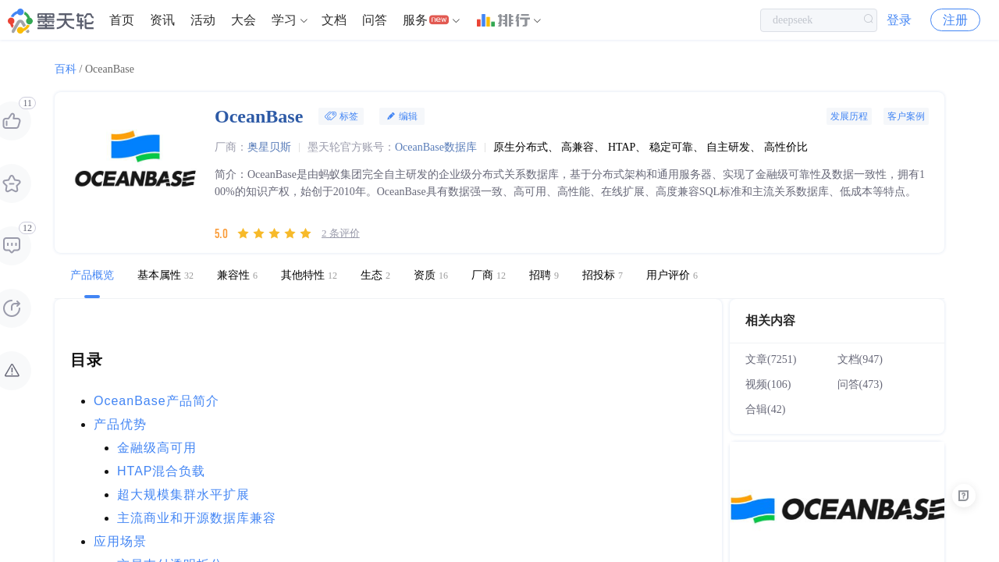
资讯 (162, 23)
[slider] (275, 233)
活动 (202, 23)
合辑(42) (765, 409)
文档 (334, 23)
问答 (374, 23)
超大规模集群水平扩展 (183, 494)
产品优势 (120, 424)
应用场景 (120, 541)
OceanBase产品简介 (156, 400)
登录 (899, 23)
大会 (243, 23)
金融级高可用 (157, 447)
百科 (65, 69)
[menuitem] (121, 23)
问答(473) (860, 384)
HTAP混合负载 (161, 471)
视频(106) (768, 384)
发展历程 (849, 116)
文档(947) (860, 359)
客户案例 (906, 116)
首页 (121, 23)
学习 (284, 23)
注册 (955, 23)
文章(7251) (770, 359)
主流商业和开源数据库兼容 (196, 518)
